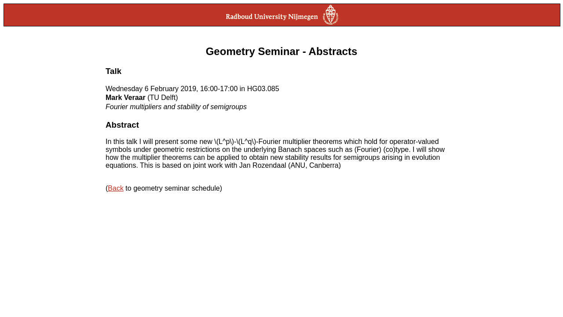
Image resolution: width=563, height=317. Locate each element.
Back (116, 188)
